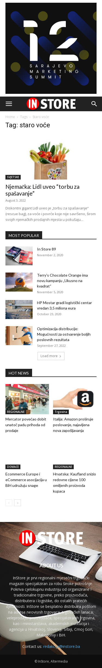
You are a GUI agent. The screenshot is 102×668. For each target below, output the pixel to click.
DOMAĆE (13, 467)
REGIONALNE (15, 412)
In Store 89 (46, 249)
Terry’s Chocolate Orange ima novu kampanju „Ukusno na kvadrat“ (62, 280)
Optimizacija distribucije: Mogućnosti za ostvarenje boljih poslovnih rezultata (64, 334)
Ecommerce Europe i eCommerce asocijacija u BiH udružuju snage (26, 480)
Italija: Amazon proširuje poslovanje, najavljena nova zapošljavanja (73, 425)
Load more (51, 356)
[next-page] (17, 502)
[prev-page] (8, 502)
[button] (8, 104)
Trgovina (61, 412)
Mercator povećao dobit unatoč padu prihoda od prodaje (25, 425)
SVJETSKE (13, 177)
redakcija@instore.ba (61, 646)
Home (10, 117)
